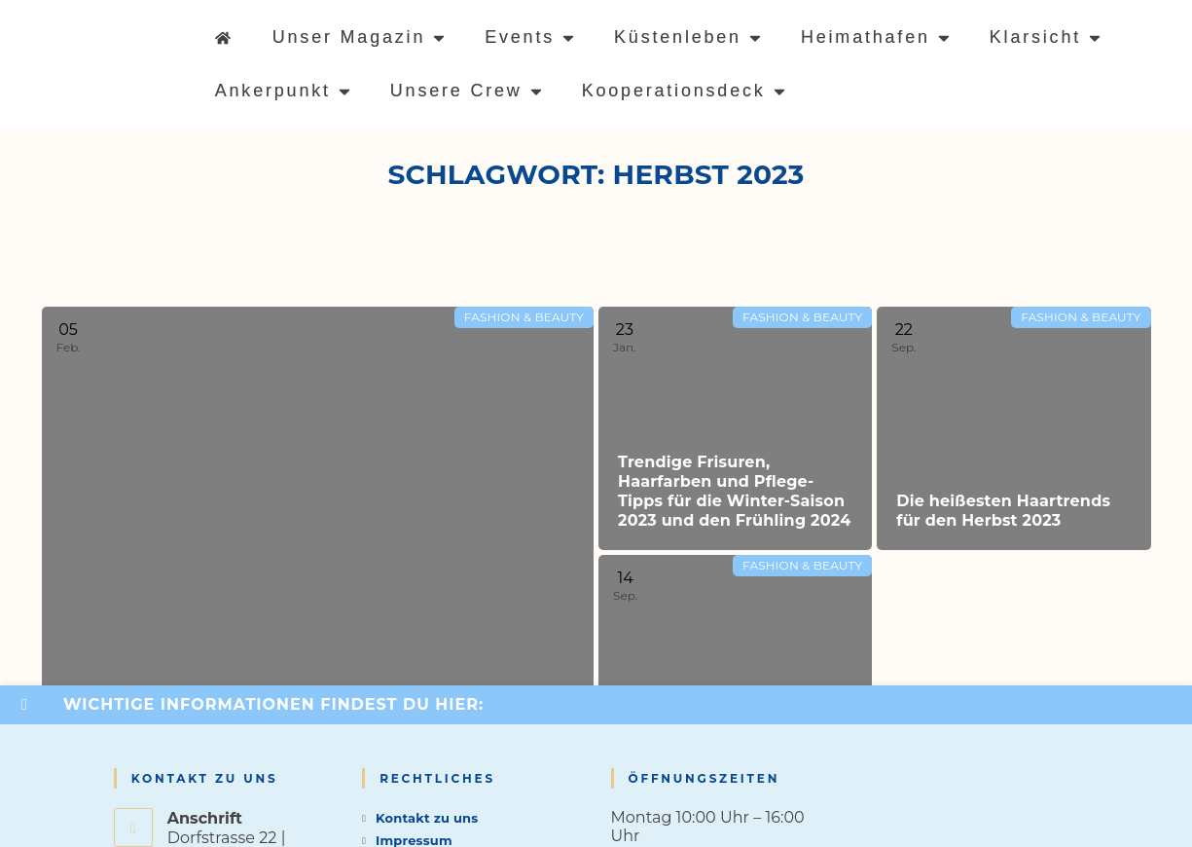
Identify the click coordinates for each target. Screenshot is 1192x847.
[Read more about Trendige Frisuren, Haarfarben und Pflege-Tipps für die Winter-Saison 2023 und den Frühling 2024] (735, 428)
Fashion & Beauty (524, 317)
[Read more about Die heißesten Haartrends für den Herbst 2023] (1013, 428)
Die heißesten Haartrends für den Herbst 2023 (1003, 511)
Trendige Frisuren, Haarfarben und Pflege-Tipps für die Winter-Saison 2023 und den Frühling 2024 (734, 491)
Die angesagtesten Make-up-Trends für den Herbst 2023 (724, 749)
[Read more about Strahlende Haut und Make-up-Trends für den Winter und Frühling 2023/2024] (318, 552)
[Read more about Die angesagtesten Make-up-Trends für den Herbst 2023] (735, 676)
